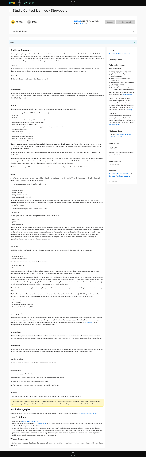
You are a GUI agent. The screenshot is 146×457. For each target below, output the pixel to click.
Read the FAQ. (127, 95)
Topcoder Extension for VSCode (119, 174)
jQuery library (89, 322)
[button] (133, 31)
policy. (130, 110)
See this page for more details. (87, 413)
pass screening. (114, 125)
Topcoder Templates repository (119, 176)
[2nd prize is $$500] (29, 22)
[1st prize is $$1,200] (13, 22)
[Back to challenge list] (10, 10)
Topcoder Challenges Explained (119, 54)
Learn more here (42, 423)
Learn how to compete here (30, 421)
